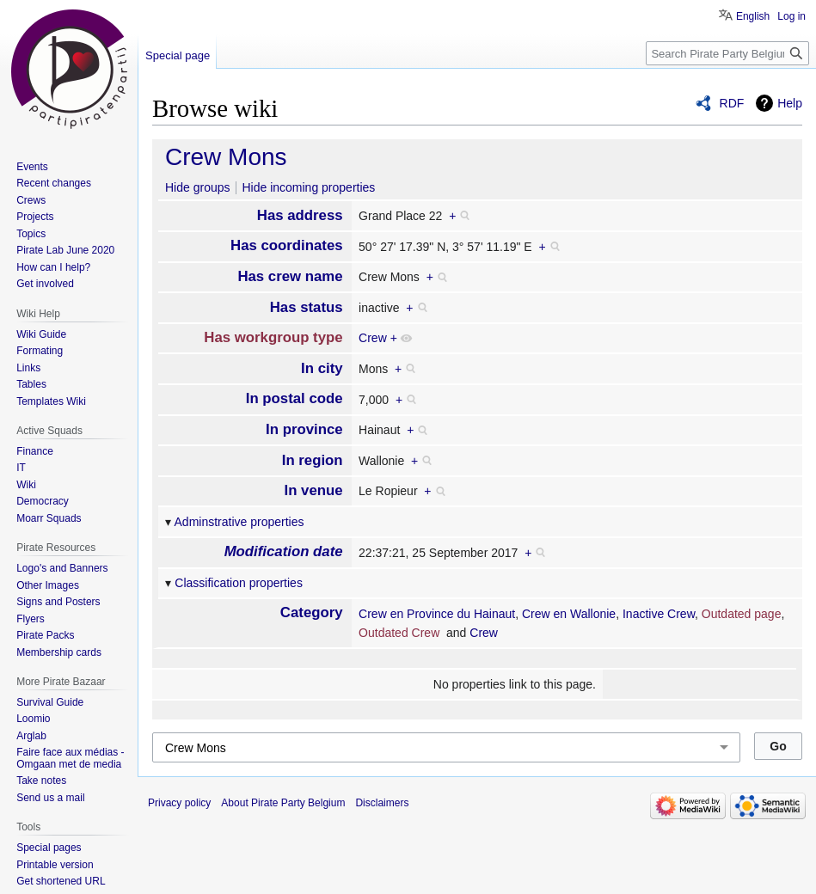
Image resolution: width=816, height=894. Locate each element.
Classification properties (239, 583)
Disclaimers (381, 803)
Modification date (283, 551)
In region (312, 460)
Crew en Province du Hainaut (437, 614)
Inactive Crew (659, 614)
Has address (300, 215)
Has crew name (289, 276)
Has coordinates (286, 245)
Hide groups (197, 187)
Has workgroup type (273, 337)
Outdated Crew (399, 633)
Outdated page (742, 614)
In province (304, 429)
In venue (314, 490)
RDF (732, 103)
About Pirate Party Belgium (283, 803)
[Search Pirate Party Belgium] (727, 53)
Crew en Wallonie (569, 614)
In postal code (294, 398)
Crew (373, 338)
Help (789, 103)
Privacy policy (179, 803)
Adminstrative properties (239, 522)
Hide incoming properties (308, 187)
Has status (306, 307)
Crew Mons (226, 157)
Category (311, 612)
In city (322, 368)
